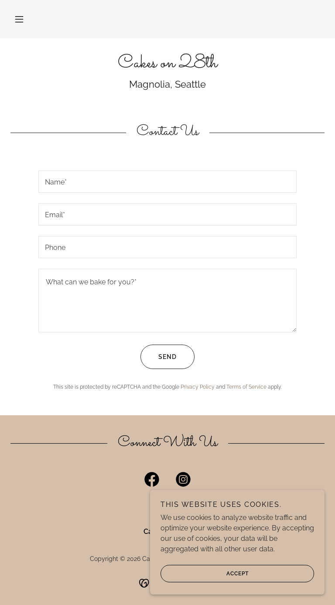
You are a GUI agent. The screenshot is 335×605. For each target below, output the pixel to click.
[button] (19, 19)
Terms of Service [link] (246, 387)
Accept (205, 573)
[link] (167, 65)
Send (158, 357)
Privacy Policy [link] (198, 387)
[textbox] (167, 182)
